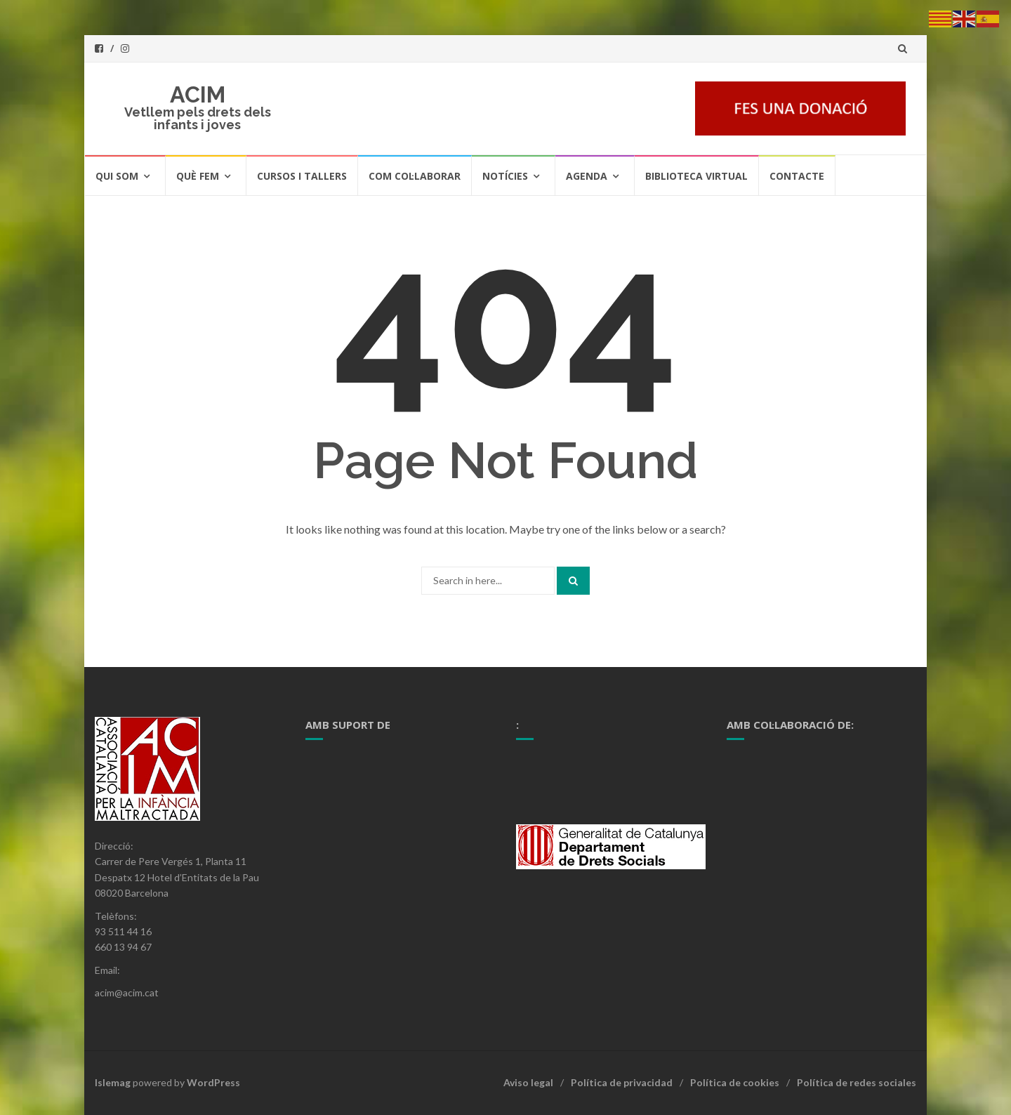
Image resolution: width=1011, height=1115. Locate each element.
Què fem (197, 176)
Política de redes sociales (856, 1082)
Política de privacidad (622, 1082)
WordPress (213, 1082)
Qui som (116, 176)
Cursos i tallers (302, 176)
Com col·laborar (415, 176)
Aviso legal (528, 1082)
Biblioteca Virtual (696, 176)
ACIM (197, 94)
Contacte (796, 176)
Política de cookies (734, 1082)
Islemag (113, 1082)
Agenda (586, 176)
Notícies (505, 176)
